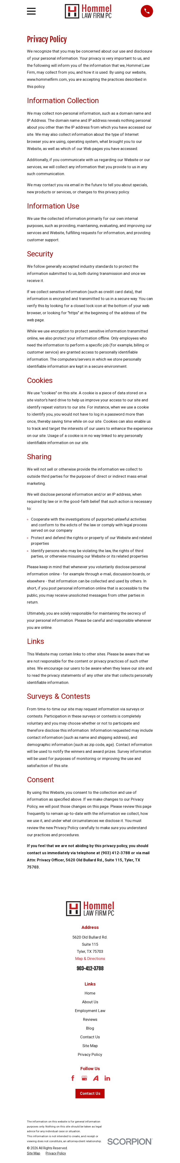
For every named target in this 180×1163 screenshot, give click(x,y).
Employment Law (90, 1011)
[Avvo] (95, 1078)
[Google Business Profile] (84, 1078)
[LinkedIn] (107, 1078)
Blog (90, 1028)
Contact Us (90, 1037)
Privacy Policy (90, 1054)
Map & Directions (90, 958)
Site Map (90, 1046)
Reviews (90, 1019)
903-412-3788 (90, 969)
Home (90, 993)
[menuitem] (33, 1153)
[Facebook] (72, 1078)
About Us (90, 1002)
